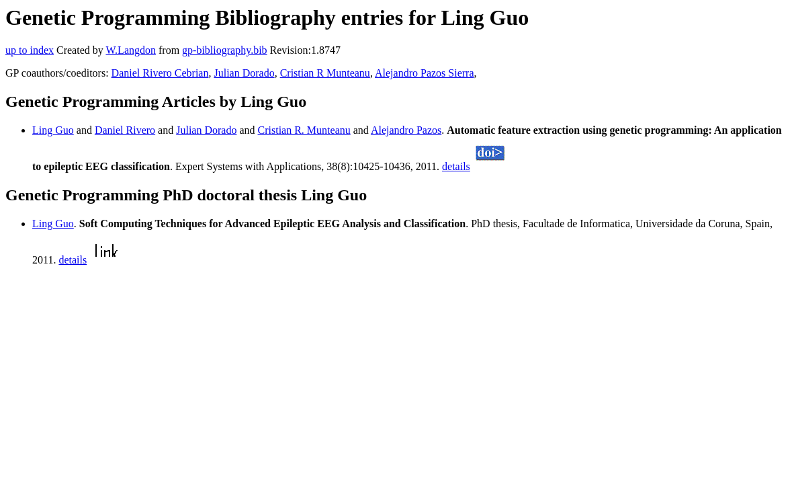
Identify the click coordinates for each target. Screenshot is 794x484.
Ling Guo (53, 130)
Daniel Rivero (125, 130)
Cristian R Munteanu (325, 73)
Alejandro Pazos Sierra (424, 73)
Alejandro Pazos (406, 130)
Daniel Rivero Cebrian (160, 73)
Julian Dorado (244, 73)
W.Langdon (130, 50)
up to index (29, 50)
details (456, 166)
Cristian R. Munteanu (304, 130)
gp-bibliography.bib (224, 50)
